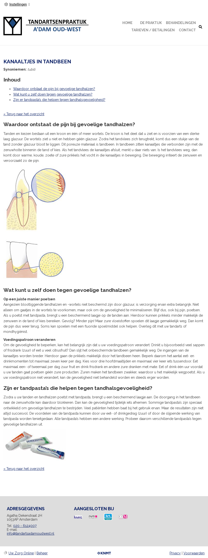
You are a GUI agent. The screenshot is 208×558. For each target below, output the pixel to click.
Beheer (42, 553)
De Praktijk (151, 23)
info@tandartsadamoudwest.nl (30, 533)
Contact (187, 30)
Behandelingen (181, 23)
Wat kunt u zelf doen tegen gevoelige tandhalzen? (52, 94)
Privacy (175, 553)
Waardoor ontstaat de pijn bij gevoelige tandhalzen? (54, 89)
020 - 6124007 (24, 526)
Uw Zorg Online (21, 553)
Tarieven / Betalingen (153, 30)
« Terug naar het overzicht (23, 114)
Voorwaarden (194, 553)
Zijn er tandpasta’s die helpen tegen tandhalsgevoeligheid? (59, 100)
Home (127, 23)
